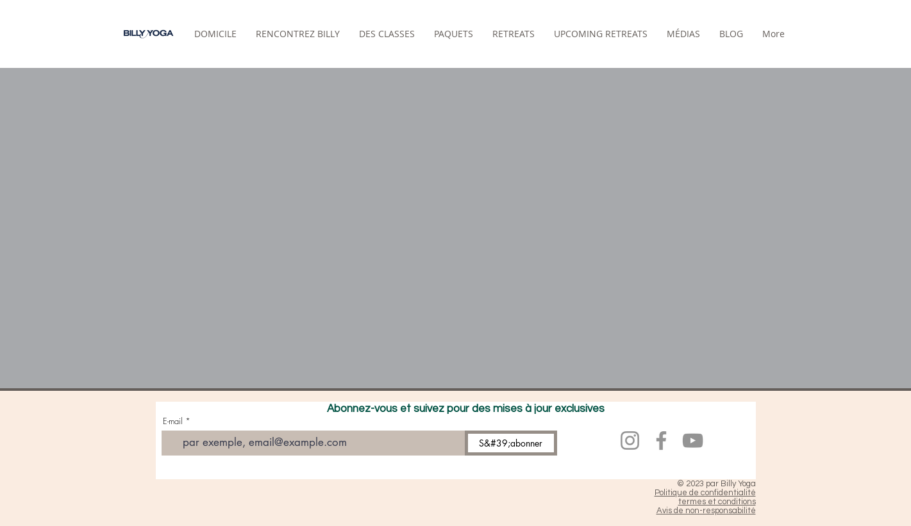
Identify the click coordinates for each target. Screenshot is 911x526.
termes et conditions (717, 501)
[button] (513, 33)
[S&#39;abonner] (511, 443)
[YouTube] (692, 440)
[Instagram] (629, 440)
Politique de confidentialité (705, 492)
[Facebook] (661, 440)
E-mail (173, 421)
